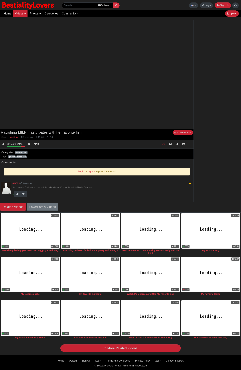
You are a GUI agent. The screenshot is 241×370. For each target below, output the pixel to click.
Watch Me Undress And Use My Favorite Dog (150, 294)
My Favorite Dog (210, 250)
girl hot (12, 157)
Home (7, 13)
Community (70, 13)
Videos (20, 13)
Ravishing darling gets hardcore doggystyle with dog (30, 250)
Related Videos (13, 207)
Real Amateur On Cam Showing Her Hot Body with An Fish (150, 251)
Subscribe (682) (183, 132)
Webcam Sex (21, 152)
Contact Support (175, 360)
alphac (16, 183)
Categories (51, 13)
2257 (158, 360)
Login (206, 5)
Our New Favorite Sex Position (90, 337)
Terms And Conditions (118, 360)
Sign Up (223, 5)
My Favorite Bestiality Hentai (30, 337)
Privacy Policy (142, 360)
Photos (35, 13)
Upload (232, 13)
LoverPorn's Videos (42, 207)
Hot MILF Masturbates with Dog (210, 337)
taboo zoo (21, 157)
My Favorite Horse (210, 294)
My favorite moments (90, 294)
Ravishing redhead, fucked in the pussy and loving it (90, 250)
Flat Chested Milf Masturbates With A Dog (150, 337)
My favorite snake (30, 294)
